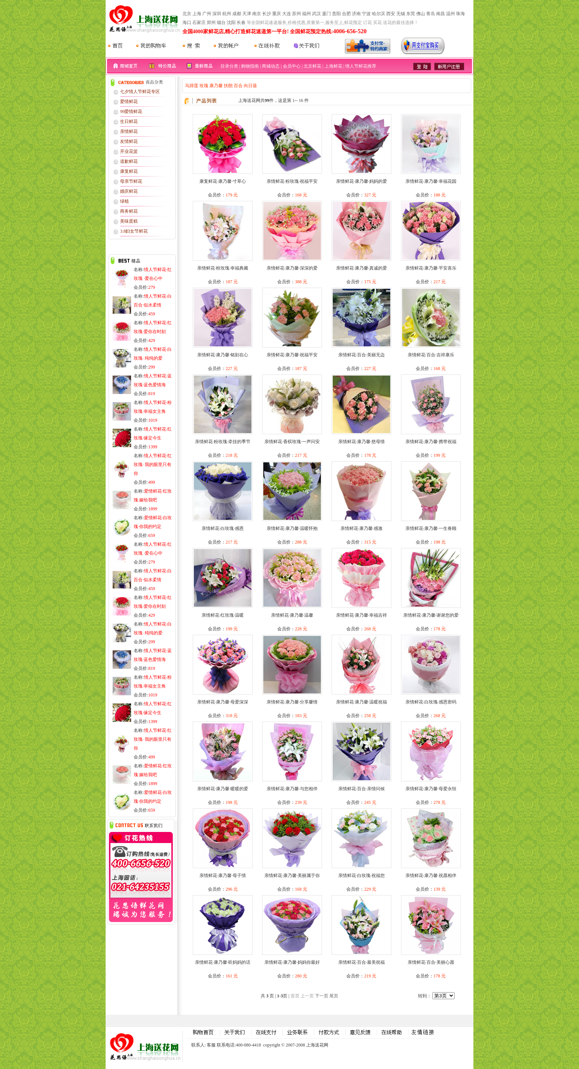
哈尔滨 (378, 13)
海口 (186, 22)
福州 (306, 13)
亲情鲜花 (129, 131)
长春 (241, 22)
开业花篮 (129, 151)
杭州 (226, 13)
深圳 (216, 13)
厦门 (326, 13)
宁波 (366, 13)
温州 (450, 13)
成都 (236, 13)
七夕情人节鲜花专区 (140, 91)
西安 (390, 13)
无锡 (400, 13)
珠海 (460, 13)
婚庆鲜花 (129, 191)
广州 (206, 13)
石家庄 (199, 22)
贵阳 (336, 13)
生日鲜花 (129, 121)
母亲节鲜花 (131, 181)
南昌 (440, 13)
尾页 (333, 995)
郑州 (211, 22)
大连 (286, 13)
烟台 (221, 22)
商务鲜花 (129, 211)
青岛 (430, 13)
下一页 (321, 995)
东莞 (410, 13)
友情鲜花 (129, 141)
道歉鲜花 (129, 161)
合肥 (346, 13)
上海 (196, 13)
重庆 (276, 13)
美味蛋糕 (129, 221)
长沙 (266, 13)
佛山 (420, 13)
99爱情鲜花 (131, 111)
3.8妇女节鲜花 (134, 231)
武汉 (316, 13)
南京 (256, 13)
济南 (356, 13)
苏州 (296, 13)
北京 (186, 13)
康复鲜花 (129, 171)
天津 (246, 13)
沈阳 (231, 22)
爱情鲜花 (129, 101)
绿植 (124, 201)
